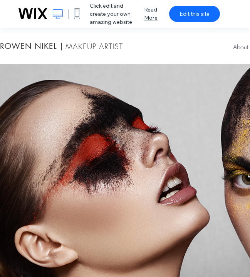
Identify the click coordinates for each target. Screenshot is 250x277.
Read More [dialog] (151, 13)
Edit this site (195, 13)
